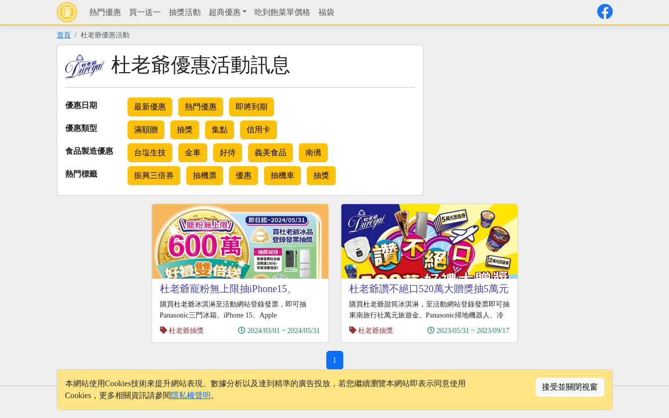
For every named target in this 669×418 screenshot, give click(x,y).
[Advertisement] (519, 114)
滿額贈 (146, 129)
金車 (193, 152)
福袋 (326, 12)
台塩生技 (150, 152)
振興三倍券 (154, 175)
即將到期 (252, 107)
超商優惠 (225, 12)
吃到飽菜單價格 (282, 12)
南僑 (313, 152)
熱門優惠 (105, 12)
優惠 (244, 175)
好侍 (228, 152)
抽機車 (282, 175)
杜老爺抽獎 (186, 330)
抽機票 (205, 175)
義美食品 (270, 152)
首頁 (64, 35)
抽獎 (185, 129)
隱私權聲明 (191, 395)
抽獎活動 (185, 12)
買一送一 (145, 12)
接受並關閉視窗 (570, 387)
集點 (220, 129)
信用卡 (258, 129)
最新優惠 (150, 107)
